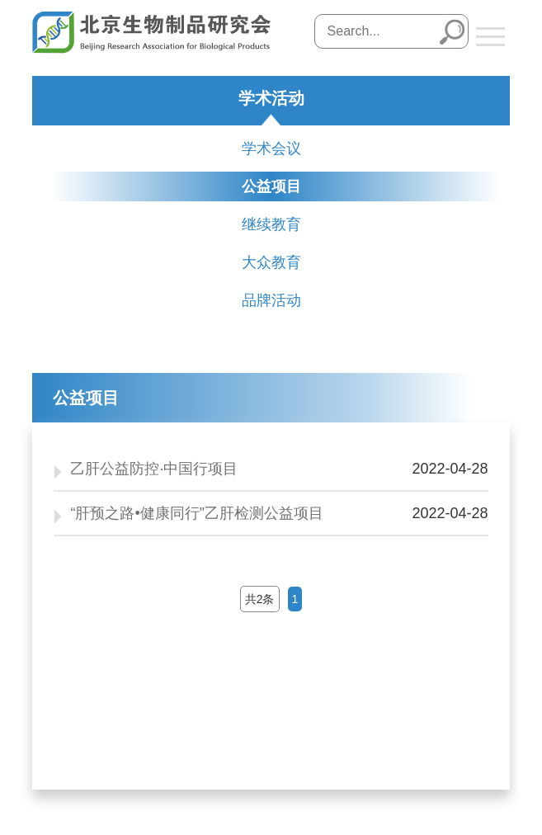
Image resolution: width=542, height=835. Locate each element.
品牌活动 (271, 300)
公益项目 (271, 186)
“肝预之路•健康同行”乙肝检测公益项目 (196, 513)
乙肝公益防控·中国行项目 (154, 468)
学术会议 (271, 148)
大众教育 (271, 262)
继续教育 (271, 224)
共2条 (260, 599)
